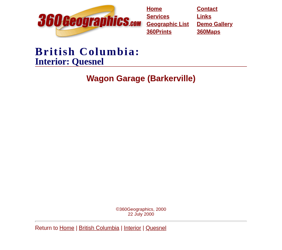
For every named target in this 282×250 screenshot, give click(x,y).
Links (204, 16)
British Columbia (99, 228)
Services (158, 16)
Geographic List (168, 24)
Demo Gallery (215, 24)
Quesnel (156, 228)
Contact (207, 9)
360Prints (159, 32)
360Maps (209, 32)
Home (154, 9)
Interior (132, 228)
